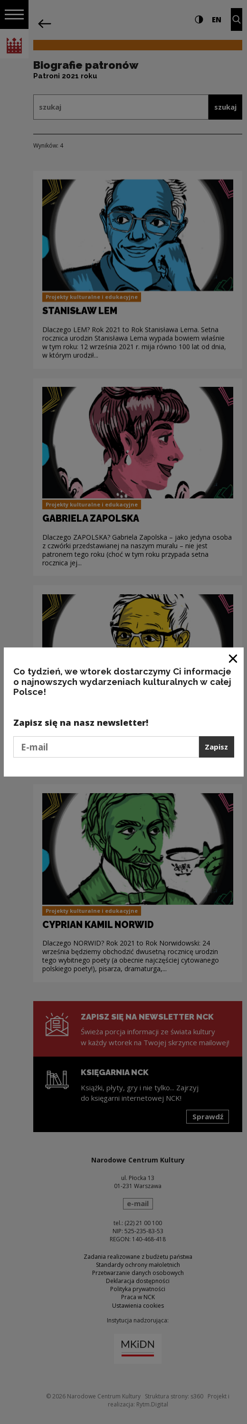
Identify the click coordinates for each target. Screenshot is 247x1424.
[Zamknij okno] (233, 658)
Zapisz (216, 746)
